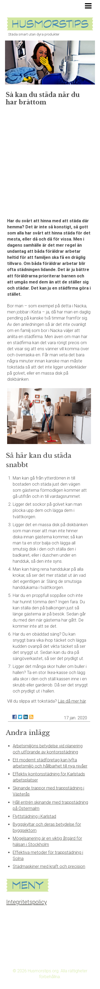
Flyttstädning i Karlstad (34, 816)
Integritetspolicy (26, 902)
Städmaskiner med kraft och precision (49, 866)
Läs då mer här (72, 701)
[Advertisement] (50, 160)
